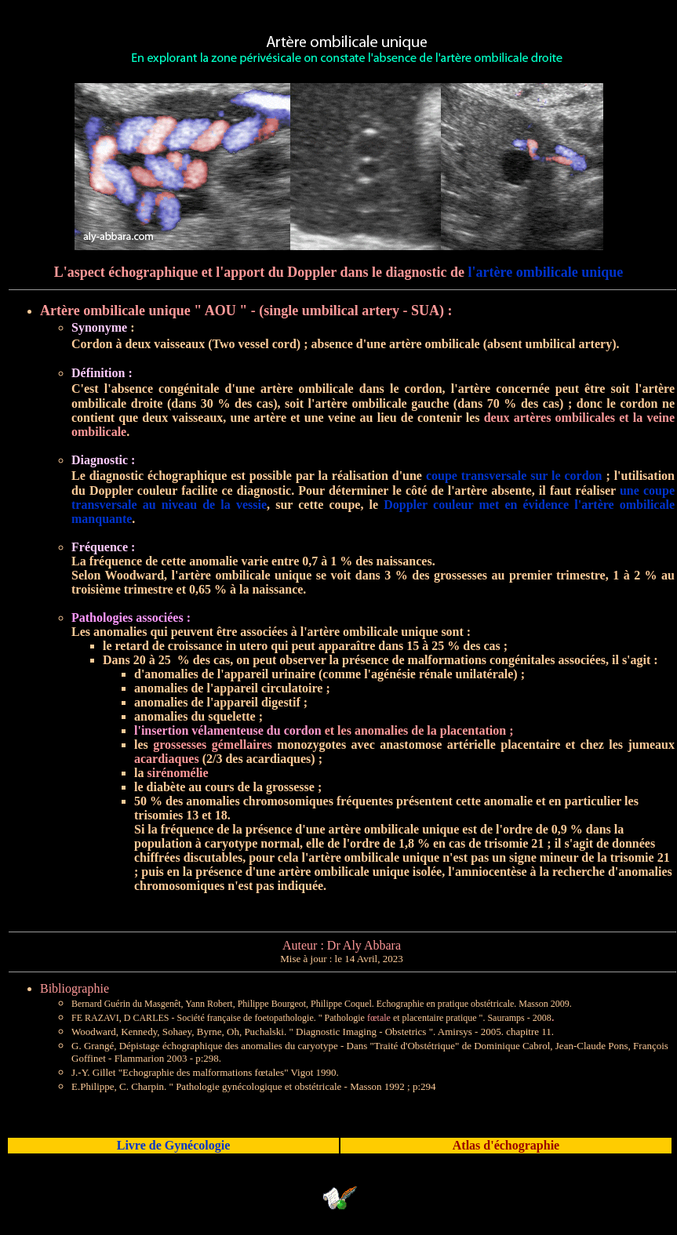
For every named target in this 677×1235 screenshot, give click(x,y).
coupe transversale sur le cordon (514, 475)
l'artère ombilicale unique (546, 272)
